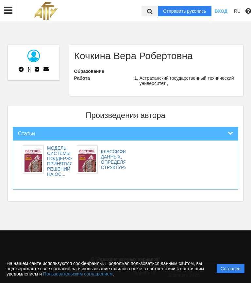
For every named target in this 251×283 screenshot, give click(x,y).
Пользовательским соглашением (78, 273)
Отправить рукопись (184, 11)
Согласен (231, 268)
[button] (8, 10)
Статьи (26, 133)
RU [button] (237, 11)
